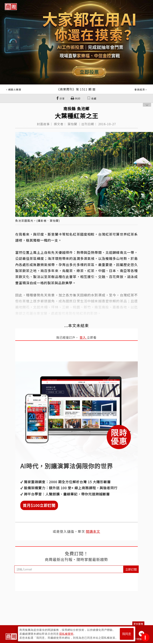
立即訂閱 (131, 569)
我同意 (126, 633)
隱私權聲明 (66, 633)
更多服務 (138, 623)
